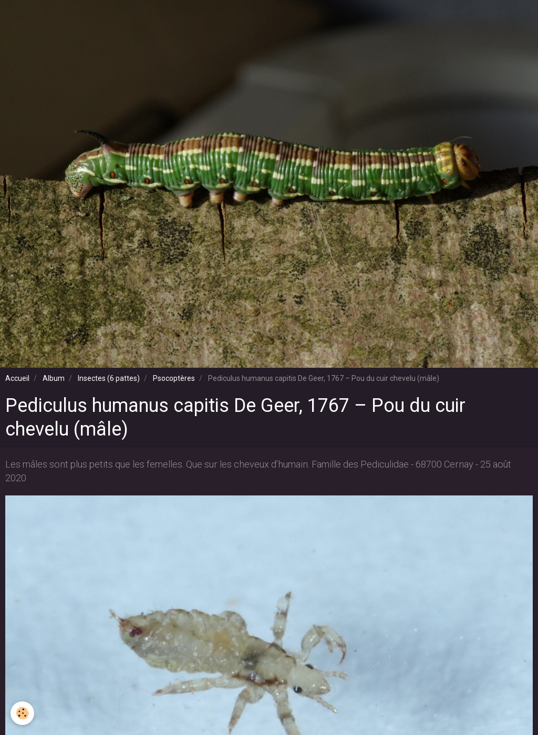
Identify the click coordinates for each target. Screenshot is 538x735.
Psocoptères (174, 378)
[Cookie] (22, 713)
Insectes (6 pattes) (109, 378)
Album (54, 378)
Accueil (17, 378)
